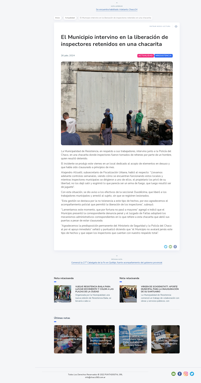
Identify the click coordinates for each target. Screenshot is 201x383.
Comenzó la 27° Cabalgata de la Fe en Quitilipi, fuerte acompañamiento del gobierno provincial (117, 262)
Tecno (9, 63)
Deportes (11, 69)
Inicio (58, 17)
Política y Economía (17, 50)
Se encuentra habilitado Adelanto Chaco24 (117, 9)
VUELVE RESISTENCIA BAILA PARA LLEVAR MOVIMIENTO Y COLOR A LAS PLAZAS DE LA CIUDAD (95, 289)
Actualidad (12, 37)
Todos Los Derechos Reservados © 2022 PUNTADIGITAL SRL (97, 374)
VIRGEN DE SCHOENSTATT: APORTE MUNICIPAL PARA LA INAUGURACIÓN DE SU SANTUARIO (160, 289)
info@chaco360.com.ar (97, 377)
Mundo (10, 56)
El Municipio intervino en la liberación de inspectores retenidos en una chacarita (114, 40)
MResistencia (164, 55)
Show (9, 43)
